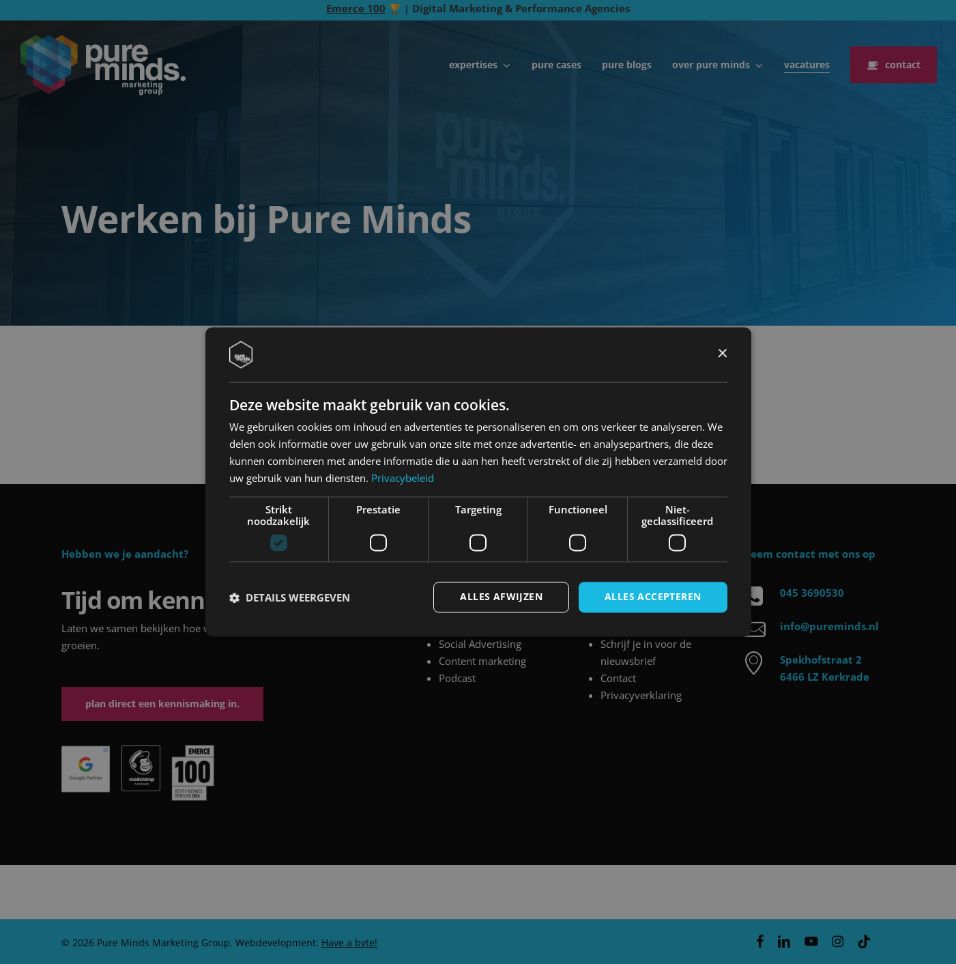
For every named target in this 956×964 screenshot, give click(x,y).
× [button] (722, 354)
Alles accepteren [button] (653, 597)
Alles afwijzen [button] (501, 597)
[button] (289, 597)
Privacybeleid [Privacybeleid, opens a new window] (402, 478)
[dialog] (478, 481)
